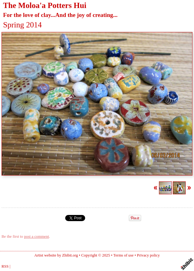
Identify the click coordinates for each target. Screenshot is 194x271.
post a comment (36, 236)
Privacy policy (148, 255)
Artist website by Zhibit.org (56, 255)
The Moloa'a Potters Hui (44, 5)
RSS (5, 266)
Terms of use (123, 255)
